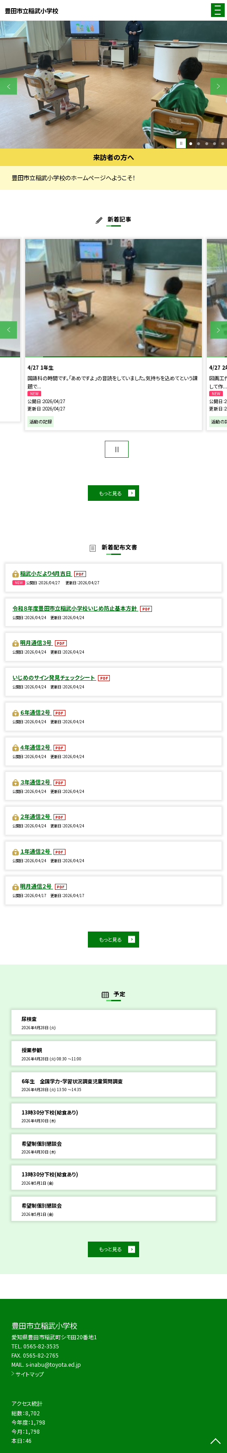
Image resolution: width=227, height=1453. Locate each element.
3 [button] (206, 143)
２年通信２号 (36, 816)
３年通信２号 (36, 782)
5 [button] (222, 143)
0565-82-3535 (41, 1346)
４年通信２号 (36, 747)
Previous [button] (8, 86)
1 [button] (190, 143)
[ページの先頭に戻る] (215, 1442)
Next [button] (218, 86)
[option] (113, 85)
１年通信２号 (36, 851)
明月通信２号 (36, 886)
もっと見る (110, 493)
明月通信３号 (36, 642)
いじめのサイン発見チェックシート (54, 677)
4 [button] (214, 143)
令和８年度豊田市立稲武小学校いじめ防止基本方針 (75, 608)
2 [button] (198, 143)
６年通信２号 (36, 712)
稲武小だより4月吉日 (46, 573)
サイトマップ (30, 1374)
